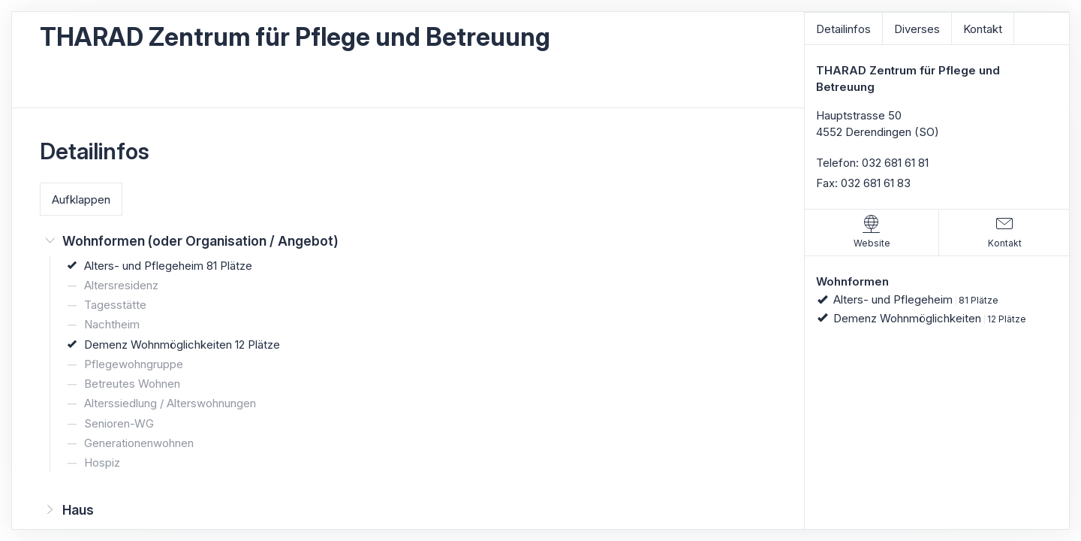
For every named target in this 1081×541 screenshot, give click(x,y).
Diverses (917, 29)
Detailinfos (843, 29)
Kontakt (982, 29)
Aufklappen (81, 199)
